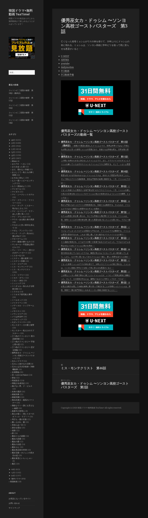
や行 (13, 469)
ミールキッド (17, 300)
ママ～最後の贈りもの (21, 241)
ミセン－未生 (17, 280)
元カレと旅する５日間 (21, 364)
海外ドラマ (16, 478)
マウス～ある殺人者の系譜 (23, 219)
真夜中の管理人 (18, 411)
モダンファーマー (19, 322)
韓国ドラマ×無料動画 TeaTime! (21, 12)
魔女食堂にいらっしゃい (22, 458)
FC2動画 (65, 70)
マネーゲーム (17, 239)
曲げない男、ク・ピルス (22, 386)
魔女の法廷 (16, 444)
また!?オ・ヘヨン (19, 164)
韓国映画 (13, 481)
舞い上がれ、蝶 (18, 422)
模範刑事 (15, 394)
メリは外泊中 (17, 316)
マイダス (15, 191)
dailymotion (67, 67)
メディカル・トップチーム (23, 305)
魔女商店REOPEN (19, 450)
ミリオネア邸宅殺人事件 (22, 294)
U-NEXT (65, 56)
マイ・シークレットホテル (23, 194)
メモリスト (16, 311)
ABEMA (65, 59)
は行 (13, 155)
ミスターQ (16, 255)
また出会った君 (18, 166)
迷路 (14, 430)
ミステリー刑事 (18, 261)
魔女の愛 (15, 441)
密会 (14, 377)
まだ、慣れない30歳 (20, 169)
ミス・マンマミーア (20, 266)
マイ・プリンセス (19, 216)
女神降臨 (15, 372)
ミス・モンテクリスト (21, 269)
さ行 (13, 146)
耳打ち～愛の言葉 (19, 419)
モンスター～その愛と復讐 (23, 325)
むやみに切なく (18, 178)
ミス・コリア (17, 264)
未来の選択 (16, 391)
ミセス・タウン (18, 277)
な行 (13, 152)
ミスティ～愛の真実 (20, 258)
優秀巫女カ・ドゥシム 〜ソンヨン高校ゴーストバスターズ (23, 355)
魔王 (14, 463)
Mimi (14, 161)
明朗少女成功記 (18, 383)
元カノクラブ (17, 361)
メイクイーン (17, 302)
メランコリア (17, 314)
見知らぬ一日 (17, 425)
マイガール (16, 189)
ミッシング (16, 283)
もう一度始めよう (19, 186)
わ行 (13, 475)
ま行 (13, 158)
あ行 (13, 140)
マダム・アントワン (20, 230)
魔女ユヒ (15, 447)
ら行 (13, 472)
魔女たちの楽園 (18, 436)
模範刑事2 (16, 397)
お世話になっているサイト (20, 498)
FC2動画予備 (67, 74)
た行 (13, 149)
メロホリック (17, 319)
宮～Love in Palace (20, 375)
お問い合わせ (14, 503)
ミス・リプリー (18, 275)
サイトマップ (14, 508)
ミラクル (15, 291)
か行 (13, 143)
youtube (65, 63)
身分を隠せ (16, 427)
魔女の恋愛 (16, 438)
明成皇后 (15, 380)
